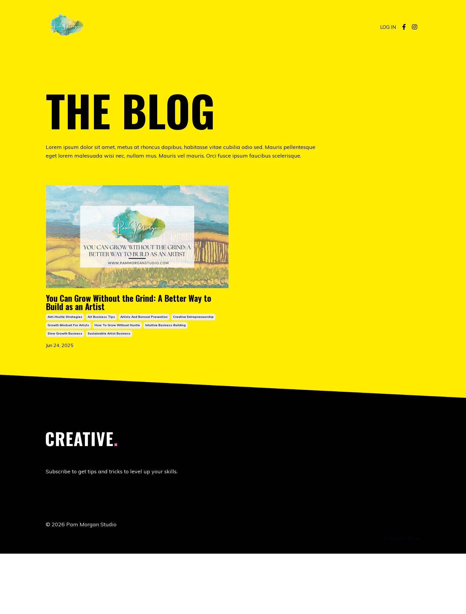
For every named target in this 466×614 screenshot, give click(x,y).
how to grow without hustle (117, 383)
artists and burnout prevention (144, 374)
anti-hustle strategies (65, 374)
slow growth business (65, 391)
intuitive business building (165, 383)
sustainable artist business (109, 391)
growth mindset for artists (68, 383)
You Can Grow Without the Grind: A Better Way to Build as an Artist (136, 339)
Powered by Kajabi (402, 599)
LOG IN (387, 26)
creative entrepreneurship (193, 374)
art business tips (101, 374)
